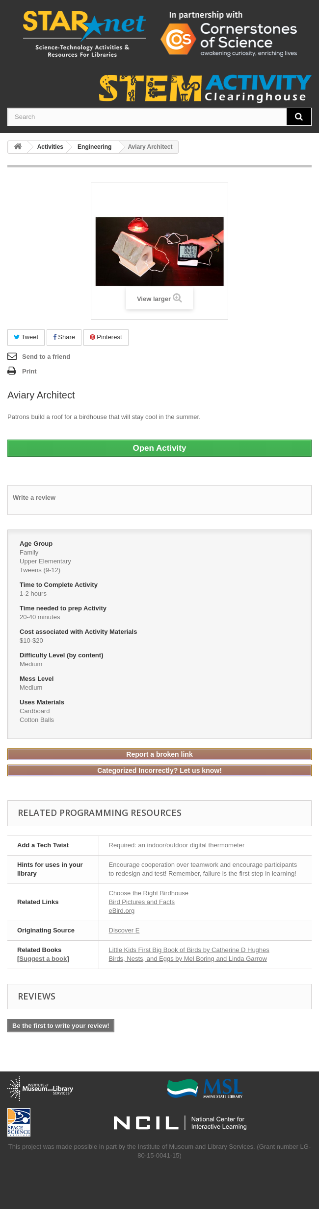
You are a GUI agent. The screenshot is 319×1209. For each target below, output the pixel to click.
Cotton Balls (37, 719)
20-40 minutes (40, 617)
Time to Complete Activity (60, 584)
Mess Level (37, 678)
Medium (31, 664)
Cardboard (35, 711)
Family (29, 552)
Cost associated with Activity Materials (79, 631)
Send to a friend (46, 356)
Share (64, 337)
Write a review (34, 497)
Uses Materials (43, 702)
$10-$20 (31, 640)
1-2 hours (33, 593)
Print (29, 371)
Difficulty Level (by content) (62, 655)
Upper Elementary (45, 561)
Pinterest (106, 337)
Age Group (37, 543)
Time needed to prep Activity (64, 608)
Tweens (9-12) (40, 570)
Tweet (26, 337)
